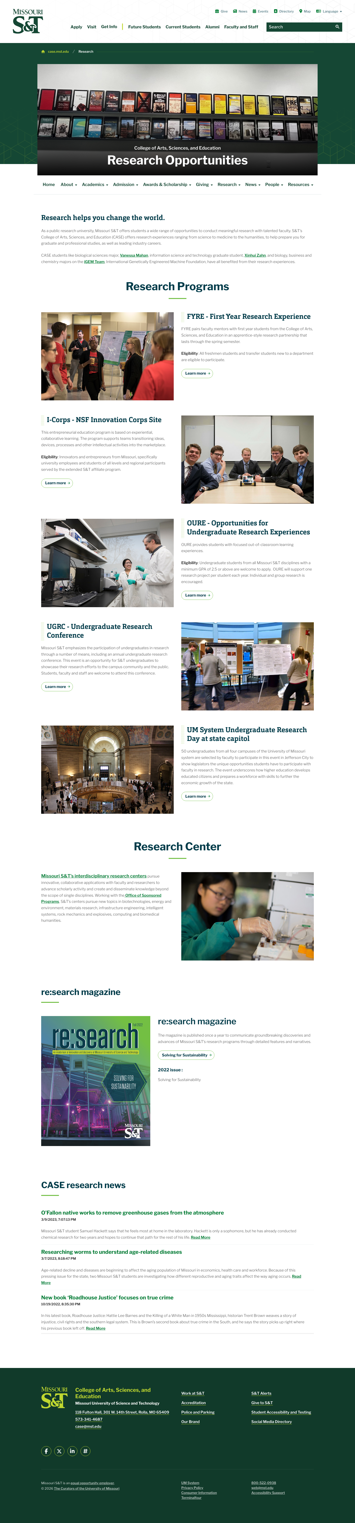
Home (49, 184)
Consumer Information (199, 1493)
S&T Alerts (261, 1393)
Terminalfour (191, 1498)
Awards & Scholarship (168, 184)
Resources (301, 184)
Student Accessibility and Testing (281, 1412)
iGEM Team (94, 262)
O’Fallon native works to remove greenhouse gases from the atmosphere (132, 1212)
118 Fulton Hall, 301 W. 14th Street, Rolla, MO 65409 (122, 1412)
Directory (284, 11)
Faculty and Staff (241, 27)
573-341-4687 (88, 1419)
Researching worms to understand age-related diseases (111, 1252)
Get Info (109, 26)
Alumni (212, 27)
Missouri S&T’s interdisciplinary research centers (93, 876)
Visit (91, 27)
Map (305, 11)
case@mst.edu (88, 1426)
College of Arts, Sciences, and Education (177, 148)
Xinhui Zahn (255, 255)
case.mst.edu (58, 52)
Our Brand (190, 1421)
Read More (200, 1237)
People (275, 184)
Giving (205, 184)
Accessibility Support (268, 1493)
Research (86, 52)
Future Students (144, 27)
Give (221, 11)
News (240, 11)
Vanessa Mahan (134, 255)
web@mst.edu (262, 1488)
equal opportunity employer (92, 1483)
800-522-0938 (263, 1483)
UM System (190, 1483)
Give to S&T (262, 1403)
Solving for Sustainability (185, 1055)
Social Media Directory (271, 1421)
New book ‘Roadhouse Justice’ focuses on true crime (107, 1297)
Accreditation (193, 1403)
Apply (76, 27)
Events (260, 11)
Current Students (183, 27)
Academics (96, 184)
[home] (28, 21)
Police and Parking (198, 1412)
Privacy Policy (192, 1488)
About (70, 184)
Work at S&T (192, 1393)
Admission (126, 184)
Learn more (195, 373)
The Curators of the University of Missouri (87, 1489)
